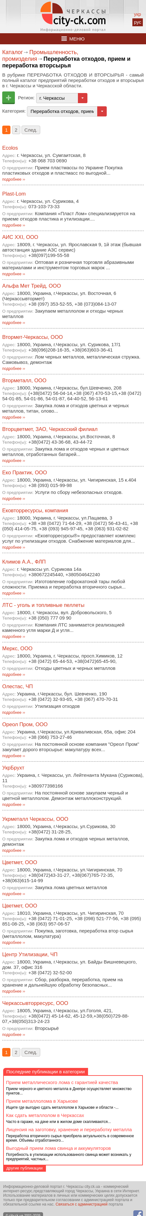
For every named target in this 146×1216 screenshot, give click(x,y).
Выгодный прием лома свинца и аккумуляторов (58, 1148)
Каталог (12, 52)
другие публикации (24, 1168)
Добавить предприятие (8, 97)
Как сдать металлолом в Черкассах (45, 1115)
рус (137, 22)
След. (30, 130)
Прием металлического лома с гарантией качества (62, 1082)
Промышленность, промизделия (40, 55)
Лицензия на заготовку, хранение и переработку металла (69, 1129)
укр (137, 14)
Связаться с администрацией (82, 1204)
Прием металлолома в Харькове (42, 1101)
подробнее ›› (13, 179)
